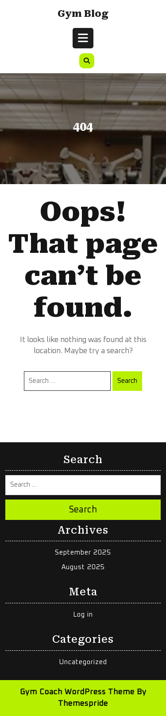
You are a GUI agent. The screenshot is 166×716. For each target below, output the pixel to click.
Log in (83, 614)
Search (127, 381)
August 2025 (83, 567)
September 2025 (83, 552)
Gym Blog (83, 13)
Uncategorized (83, 662)
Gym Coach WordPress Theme (77, 692)
